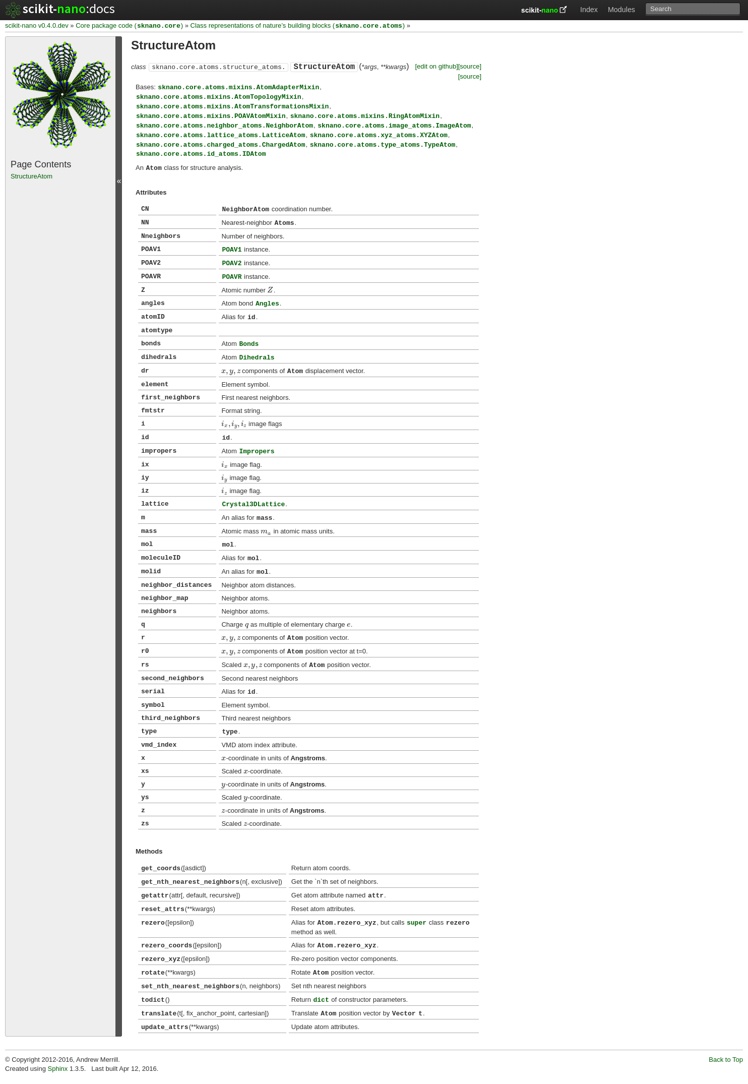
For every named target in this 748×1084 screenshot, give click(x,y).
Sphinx (58, 1068)
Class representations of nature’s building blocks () (298, 26)
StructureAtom (31, 176)
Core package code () (129, 26)
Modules (621, 10)
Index (589, 10)
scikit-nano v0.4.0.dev (37, 26)
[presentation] (270, 290)
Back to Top (726, 1059)
